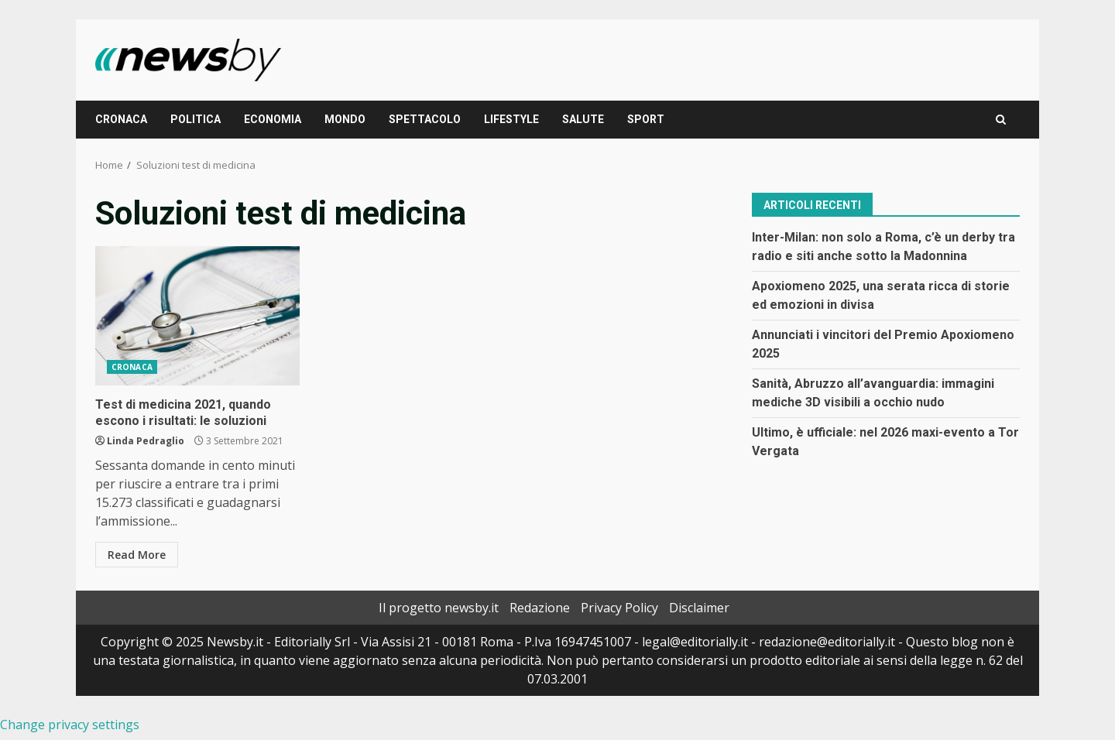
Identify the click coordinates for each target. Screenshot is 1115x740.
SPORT (645, 119)
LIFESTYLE (511, 119)
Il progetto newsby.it (439, 607)
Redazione (539, 607)
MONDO (344, 119)
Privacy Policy (619, 607)
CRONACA (121, 119)
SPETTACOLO (425, 119)
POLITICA (195, 119)
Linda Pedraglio (145, 440)
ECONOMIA (272, 119)
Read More (137, 554)
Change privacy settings (69, 724)
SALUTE (583, 119)
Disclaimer (699, 607)
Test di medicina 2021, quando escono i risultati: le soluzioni (197, 315)
